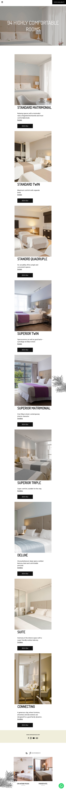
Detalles (20, 418)
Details (19, 120)
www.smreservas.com (33, 734)
